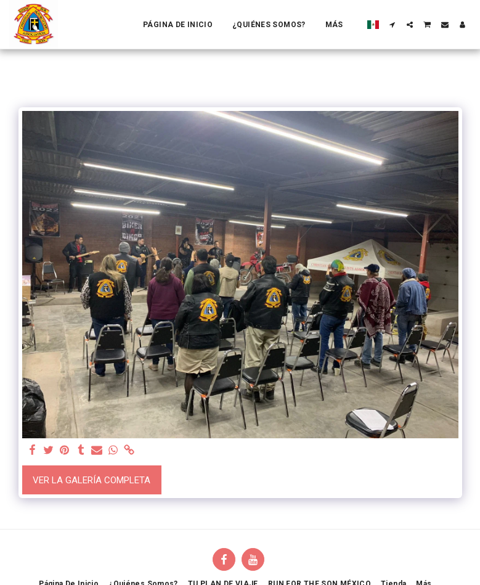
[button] (392, 24)
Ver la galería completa (91, 480)
